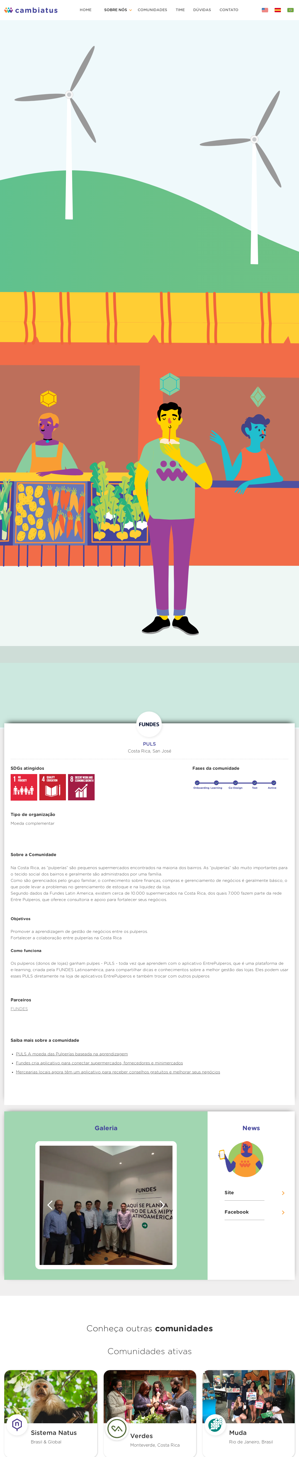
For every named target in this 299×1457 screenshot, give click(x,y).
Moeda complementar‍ (32, 824)
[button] (119, 10)
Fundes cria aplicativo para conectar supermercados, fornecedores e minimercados (99, 1063)
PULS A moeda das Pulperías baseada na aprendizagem (72, 1054)
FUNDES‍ (19, 1009)
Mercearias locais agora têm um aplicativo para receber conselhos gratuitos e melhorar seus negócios (118, 1072)
